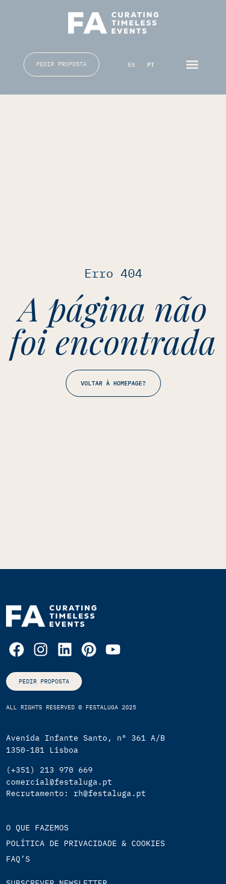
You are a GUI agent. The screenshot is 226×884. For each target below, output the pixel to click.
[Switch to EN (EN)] (131, 65)
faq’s (18, 859)
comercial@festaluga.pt (59, 782)
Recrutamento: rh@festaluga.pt (76, 793)
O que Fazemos (37, 828)
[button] (192, 64)
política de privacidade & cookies (85, 843)
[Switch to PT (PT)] (150, 65)
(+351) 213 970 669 (49, 770)
